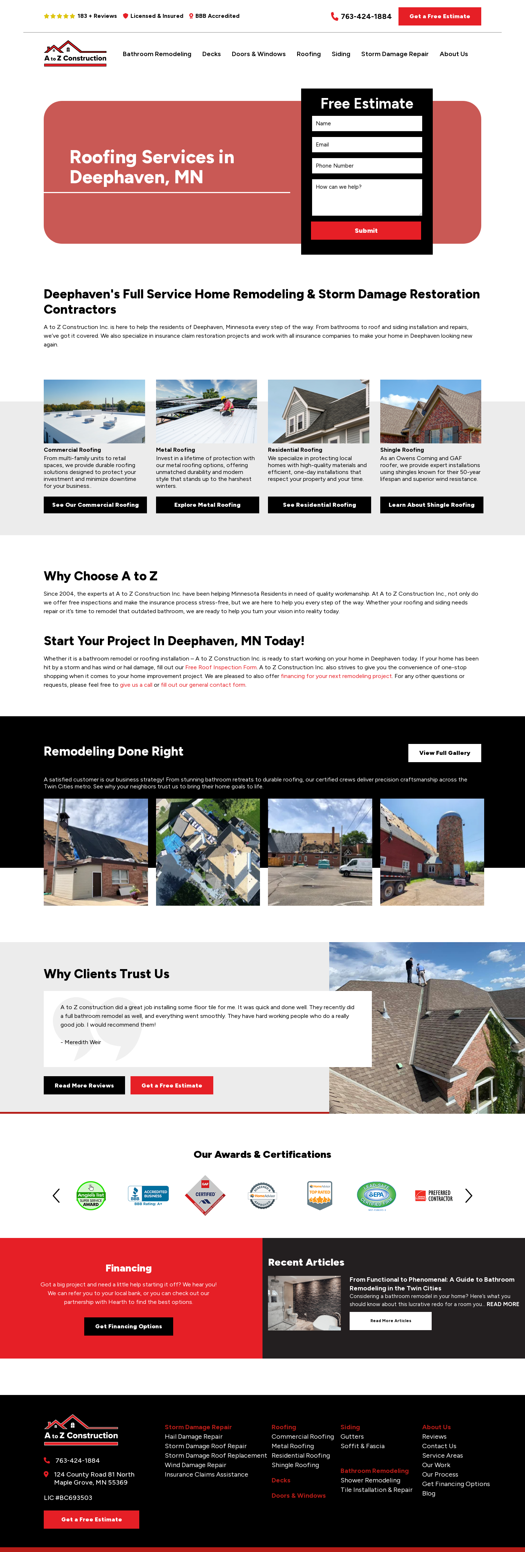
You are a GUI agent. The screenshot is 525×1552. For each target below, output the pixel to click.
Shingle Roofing (295, 1465)
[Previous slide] (56, 1196)
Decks (211, 54)
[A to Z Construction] (75, 65)
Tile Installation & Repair (377, 1490)
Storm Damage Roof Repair (206, 1446)
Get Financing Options (128, 1326)
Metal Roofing (293, 1446)
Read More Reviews (84, 1085)
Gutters (352, 1437)
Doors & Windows (259, 54)
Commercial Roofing (303, 1437)
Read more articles (390, 1320)
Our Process (440, 1474)
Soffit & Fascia (363, 1446)
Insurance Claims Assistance (206, 1474)
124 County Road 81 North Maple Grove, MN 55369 (94, 1478)
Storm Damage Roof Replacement (216, 1455)
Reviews (434, 1437)
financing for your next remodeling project (336, 676)
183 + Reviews (80, 15)
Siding (341, 54)
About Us (454, 54)
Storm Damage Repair (395, 54)
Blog (428, 1493)
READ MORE (503, 1304)
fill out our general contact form (203, 684)
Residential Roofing (301, 1455)
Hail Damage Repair (194, 1437)
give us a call (136, 684)
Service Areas (442, 1455)
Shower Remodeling (370, 1480)
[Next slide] (469, 1196)
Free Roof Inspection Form (221, 667)
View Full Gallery (444, 752)
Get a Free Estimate (439, 16)
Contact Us (439, 1446)
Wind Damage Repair (195, 1465)
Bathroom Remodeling (157, 54)
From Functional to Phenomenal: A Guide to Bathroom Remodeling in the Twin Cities (432, 1283)
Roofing (309, 54)
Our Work (436, 1465)
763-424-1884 (361, 16)
